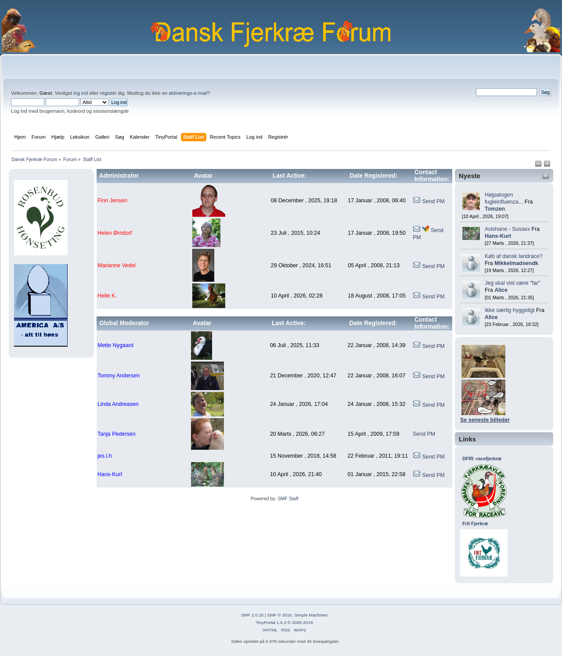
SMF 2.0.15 (252, 615)
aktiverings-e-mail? (189, 93)
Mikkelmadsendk (516, 263)
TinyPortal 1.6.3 (271, 622)
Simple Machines (311, 615)
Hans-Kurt (498, 236)
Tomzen (495, 209)
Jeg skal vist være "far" (512, 283)
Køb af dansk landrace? (514, 256)
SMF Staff (287, 498)
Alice (501, 290)
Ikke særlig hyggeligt (510, 310)
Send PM (433, 201)
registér (108, 93)
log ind (80, 93)
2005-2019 (302, 622)
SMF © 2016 (279, 615)
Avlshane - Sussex (507, 229)
